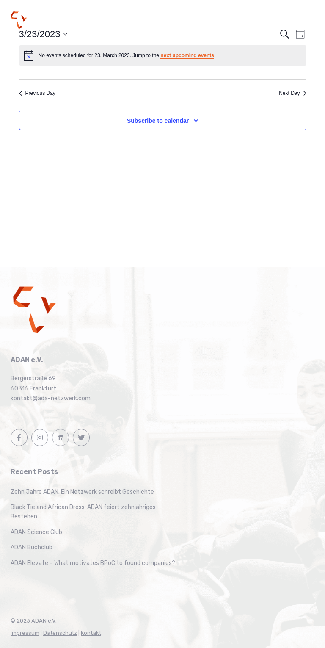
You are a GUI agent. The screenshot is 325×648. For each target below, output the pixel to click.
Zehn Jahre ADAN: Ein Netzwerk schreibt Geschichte (82, 492)
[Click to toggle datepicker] (43, 34)
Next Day (292, 93)
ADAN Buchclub (31, 547)
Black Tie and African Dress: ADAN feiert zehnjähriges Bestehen (83, 512)
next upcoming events (187, 55)
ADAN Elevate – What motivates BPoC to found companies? (93, 563)
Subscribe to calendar (158, 120)
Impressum (25, 633)
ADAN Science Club (36, 532)
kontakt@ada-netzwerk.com (51, 398)
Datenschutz (60, 633)
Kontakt (91, 633)
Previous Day (37, 93)
